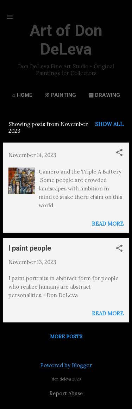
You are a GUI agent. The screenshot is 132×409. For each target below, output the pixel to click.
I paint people (29, 248)
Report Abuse (66, 393)
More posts (66, 336)
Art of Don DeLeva (66, 39)
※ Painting (60, 95)
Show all (109, 124)
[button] (119, 153)
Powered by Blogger (66, 365)
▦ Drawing (104, 95)
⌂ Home (22, 95)
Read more (108, 223)
